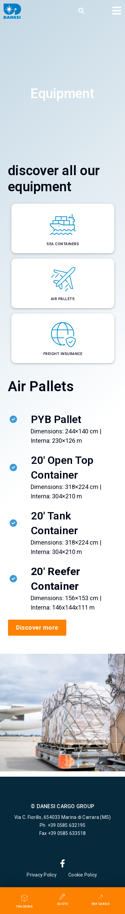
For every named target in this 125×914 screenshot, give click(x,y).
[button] (81, 11)
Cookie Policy (83, 874)
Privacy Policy (42, 874)
